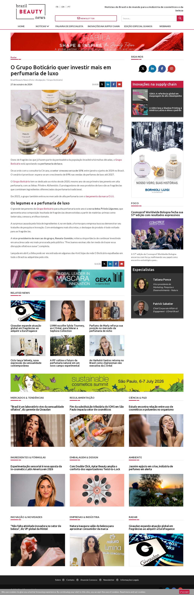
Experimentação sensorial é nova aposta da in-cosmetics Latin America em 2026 (36, 468)
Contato (70, 580)
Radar (14, 57)
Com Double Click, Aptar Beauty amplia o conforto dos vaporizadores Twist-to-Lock (95, 468)
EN (63, 6)
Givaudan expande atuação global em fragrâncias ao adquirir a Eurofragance (26, 328)
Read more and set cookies (132, 592)
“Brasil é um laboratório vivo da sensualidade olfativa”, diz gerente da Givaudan (37, 408)
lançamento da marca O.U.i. (100, 196)
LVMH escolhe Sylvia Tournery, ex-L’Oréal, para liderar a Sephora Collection (67, 328)
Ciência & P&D (138, 397)
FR (57, 6)
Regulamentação (82, 397)
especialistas (143, 270)
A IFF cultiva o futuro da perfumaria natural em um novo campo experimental (65, 363)
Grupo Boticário (21, 181)
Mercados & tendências (27, 397)
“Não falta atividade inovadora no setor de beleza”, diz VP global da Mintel (36, 527)
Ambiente (135, 457)
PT (69, 6)
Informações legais (129, 580)
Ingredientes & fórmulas (28, 457)
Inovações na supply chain (104, 26)
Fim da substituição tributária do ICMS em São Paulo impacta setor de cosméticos (97, 408)
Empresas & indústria (84, 517)
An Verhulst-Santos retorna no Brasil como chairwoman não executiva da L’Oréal (106, 363)
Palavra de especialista (69, 26)
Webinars (165, 26)
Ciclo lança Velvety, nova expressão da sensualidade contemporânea (26, 363)
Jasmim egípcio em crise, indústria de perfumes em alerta (151, 468)
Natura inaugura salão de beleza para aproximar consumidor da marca (92, 527)
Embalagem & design (84, 457)
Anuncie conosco (88, 580)
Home (21, 26)
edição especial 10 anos (138, 26)
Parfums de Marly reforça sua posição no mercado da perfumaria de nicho (106, 328)
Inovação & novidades (26, 517)
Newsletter (86, 18)
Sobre (58, 580)
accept (184, 591)
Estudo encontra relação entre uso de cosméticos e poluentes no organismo (151, 408)
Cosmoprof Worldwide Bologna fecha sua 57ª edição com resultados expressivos (157, 214)
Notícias (41, 26)
